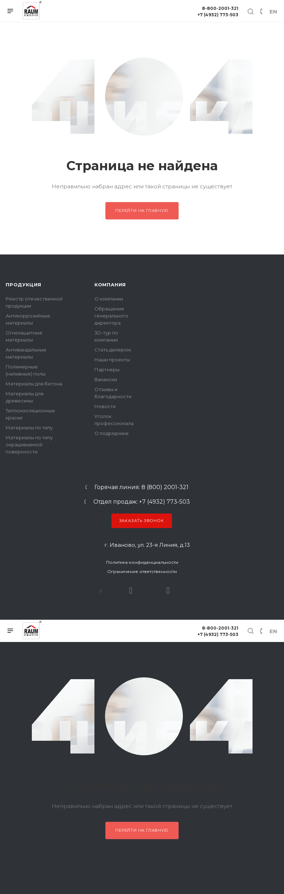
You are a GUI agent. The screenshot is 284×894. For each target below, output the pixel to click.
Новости (105, 406)
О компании (108, 299)
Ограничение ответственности (142, 571)
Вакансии (105, 379)
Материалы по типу (29, 427)
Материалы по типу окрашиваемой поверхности (29, 444)
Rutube (131, 590)
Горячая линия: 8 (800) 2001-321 (141, 487)
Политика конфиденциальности (142, 562)
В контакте (101, 590)
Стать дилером (112, 350)
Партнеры (107, 369)
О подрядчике (111, 433)
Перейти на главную (141, 210)
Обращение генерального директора (111, 316)
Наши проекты (112, 359)
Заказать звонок (141, 520)
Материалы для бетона (34, 383)
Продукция (23, 284)
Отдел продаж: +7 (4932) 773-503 (141, 502)
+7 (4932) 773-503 (217, 14)
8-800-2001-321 (220, 8)
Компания (110, 284)
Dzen (168, 590)
